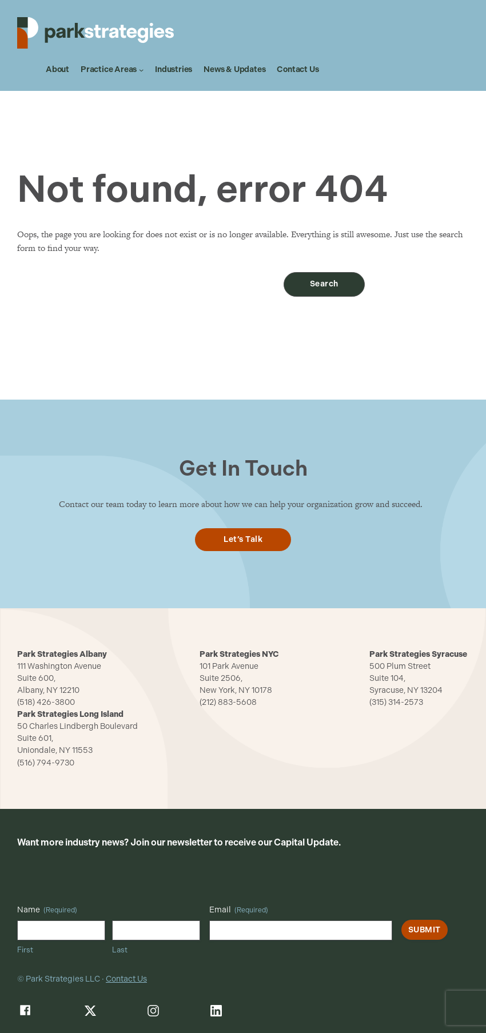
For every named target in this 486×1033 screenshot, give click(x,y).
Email (238, 910)
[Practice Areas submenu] (141, 69)
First (25, 950)
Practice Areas (109, 70)
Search (324, 284)
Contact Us (126, 979)
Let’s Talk (243, 539)
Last (120, 950)
